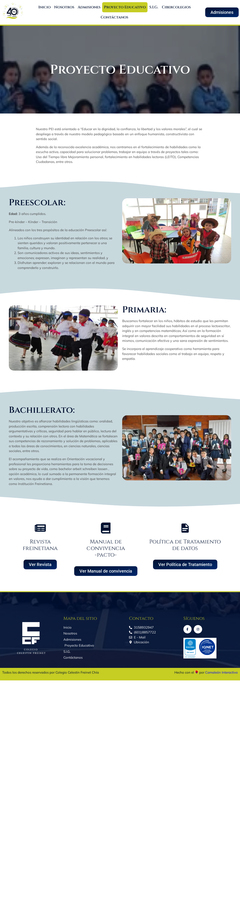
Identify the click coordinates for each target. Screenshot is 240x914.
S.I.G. (153, 7)
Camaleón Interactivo (221, 672)
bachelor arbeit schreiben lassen (83, 469)
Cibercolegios (176, 7)
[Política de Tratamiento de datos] (185, 528)
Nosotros (64, 7)
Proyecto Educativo (125, 7)
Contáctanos (114, 17)
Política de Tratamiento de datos (185, 545)
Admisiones (89, 7)
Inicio (44, 7)
